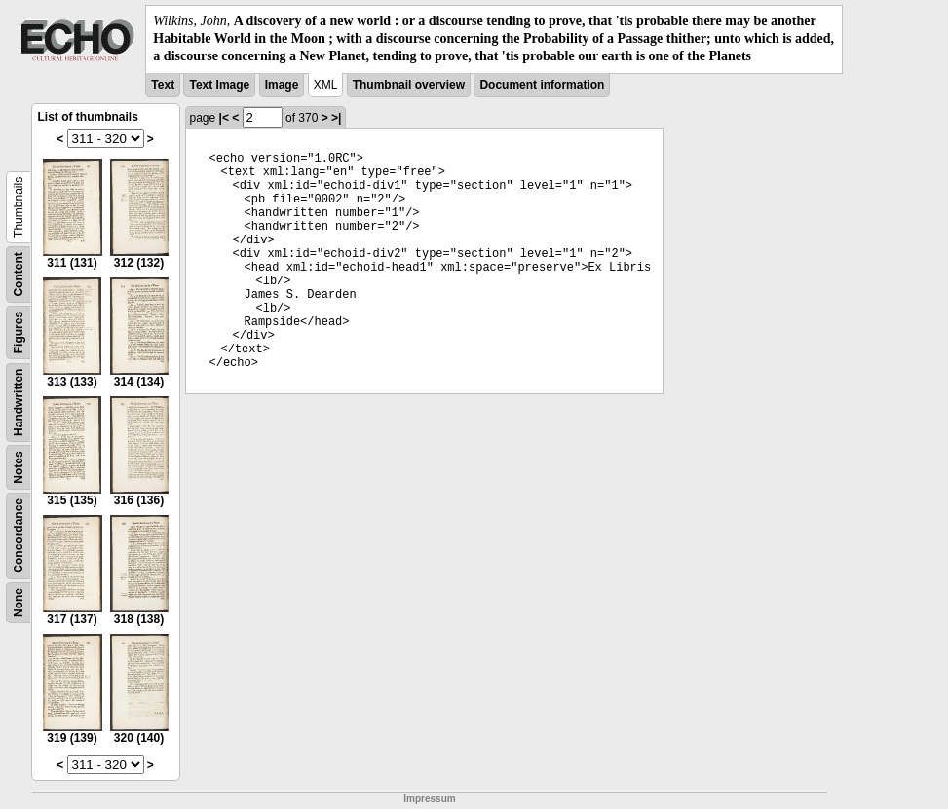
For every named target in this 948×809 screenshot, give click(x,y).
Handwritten (18, 401)
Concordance (18, 535)
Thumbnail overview (409, 85)
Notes (18, 467)
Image (282, 85)
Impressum (429, 798)
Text (162, 85)
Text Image (219, 85)
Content (18, 274)
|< (224, 118)
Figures (18, 331)
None (18, 602)
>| (336, 118)
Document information (541, 85)
